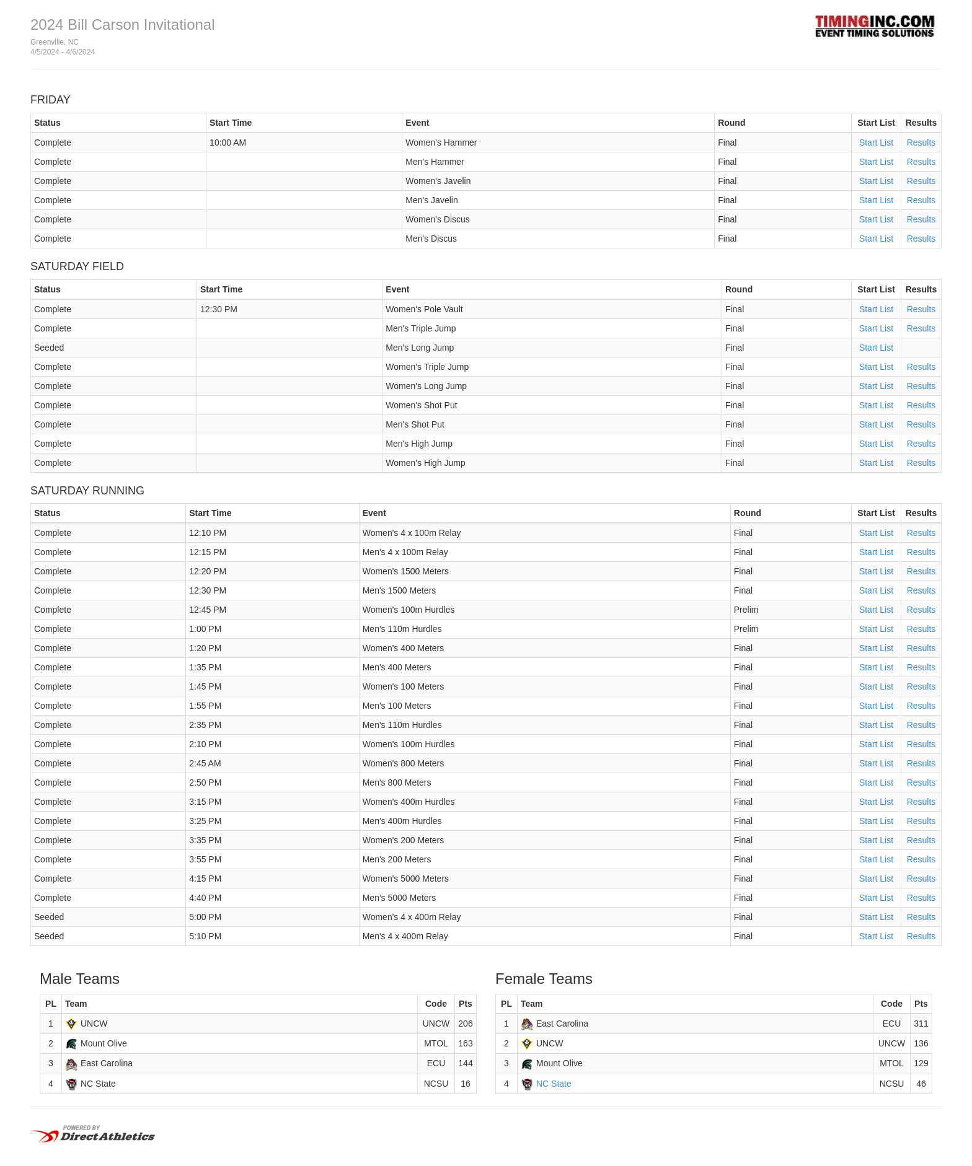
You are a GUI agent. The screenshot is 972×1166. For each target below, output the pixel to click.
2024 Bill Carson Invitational (122, 24)
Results (921, 142)
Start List (876, 142)
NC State (554, 1084)
